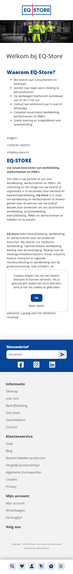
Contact (11, 427)
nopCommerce (42, 548)
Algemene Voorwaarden (23, 472)
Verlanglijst (14, 517)
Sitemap (12, 391)
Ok (37, 298)
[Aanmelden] (32, 354)
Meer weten (36, 306)
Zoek (9, 444)
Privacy (11, 486)
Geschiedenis (16, 420)
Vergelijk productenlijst (23, 465)
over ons (12, 398)
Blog (9, 451)
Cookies (11, 479)
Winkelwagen (15, 510)
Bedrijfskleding (16, 405)
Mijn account (15, 503)
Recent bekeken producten (25, 458)
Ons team (13, 413)
